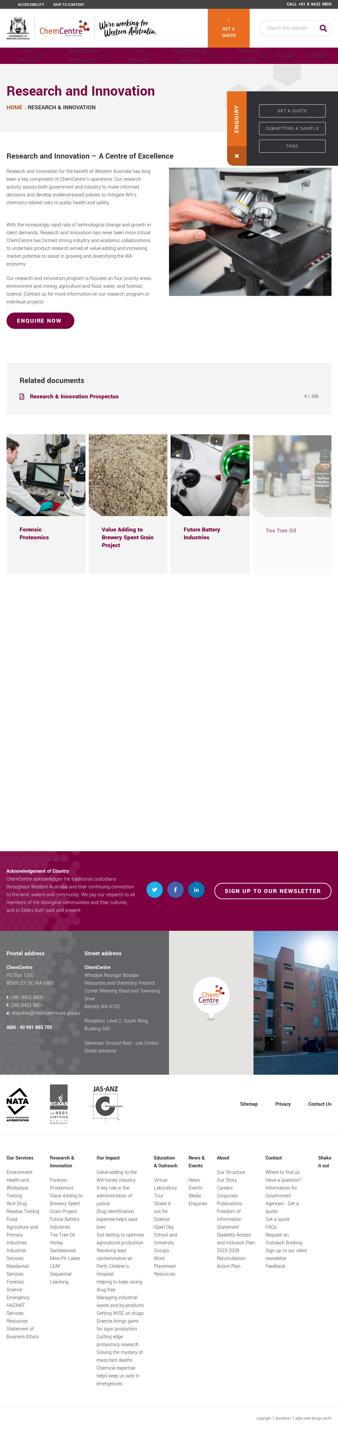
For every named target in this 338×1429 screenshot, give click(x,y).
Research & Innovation (76, 56)
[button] (237, 128)
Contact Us (319, 1104)
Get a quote (229, 28)
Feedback (275, 1266)
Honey (56, 1242)
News (194, 1180)
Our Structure (231, 1172)
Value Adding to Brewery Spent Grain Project (66, 1203)
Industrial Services (16, 1254)
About (264, 55)
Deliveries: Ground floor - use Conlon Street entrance (121, 1047)
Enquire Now (40, 321)
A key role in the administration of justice (114, 1196)
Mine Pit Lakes (65, 1258)
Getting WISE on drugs (120, 1313)
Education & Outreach (173, 56)
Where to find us (283, 1172)
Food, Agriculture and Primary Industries (22, 1231)
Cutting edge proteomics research (118, 1340)
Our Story (227, 1180)
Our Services (26, 56)
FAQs (292, 146)
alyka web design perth (313, 1418)
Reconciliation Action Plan (231, 1262)
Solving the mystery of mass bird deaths (120, 1356)
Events (195, 1188)
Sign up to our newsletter (273, 891)
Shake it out (324, 1162)
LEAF (55, 1266)
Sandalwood (63, 1250)
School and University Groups (165, 1243)
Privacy (283, 1104)
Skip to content (68, 5)
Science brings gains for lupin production (118, 1325)
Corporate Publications (229, 1199)
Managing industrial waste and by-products (120, 1301)
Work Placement (165, 1262)
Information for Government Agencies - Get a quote (282, 1200)
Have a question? (283, 1180)
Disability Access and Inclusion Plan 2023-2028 (236, 1243)
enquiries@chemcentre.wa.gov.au (46, 1013)
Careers (225, 1188)
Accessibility (31, 5)
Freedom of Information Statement (229, 1219)
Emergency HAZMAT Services (18, 1305)
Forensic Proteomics (61, 1184)
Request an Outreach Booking (284, 1239)
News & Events (222, 56)
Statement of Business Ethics (22, 1333)
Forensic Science (15, 1286)
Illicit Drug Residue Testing (23, 1207)
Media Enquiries (198, 1199)
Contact (306, 55)
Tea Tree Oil (62, 1235)
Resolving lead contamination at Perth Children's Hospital (114, 1262)
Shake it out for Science (162, 1211)
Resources (17, 1321)
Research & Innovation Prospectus (75, 396)
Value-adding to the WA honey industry (117, 1176)
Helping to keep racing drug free (119, 1286)
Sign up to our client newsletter (286, 1254)
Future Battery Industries (65, 1223)
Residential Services (18, 1270)
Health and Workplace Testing (18, 1188)
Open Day (164, 1227)
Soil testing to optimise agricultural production (120, 1239)
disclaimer (283, 1418)
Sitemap (249, 1104)
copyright (263, 1418)
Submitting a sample (292, 128)
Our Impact (125, 56)
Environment (20, 1172)
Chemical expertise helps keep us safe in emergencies (118, 1376)
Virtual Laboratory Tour (165, 1188)
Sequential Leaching (60, 1278)
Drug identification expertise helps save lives (117, 1219)
